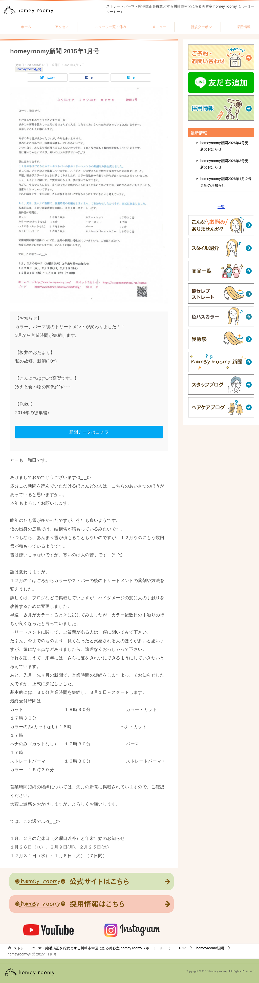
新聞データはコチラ (89, 432)
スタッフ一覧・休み (110, 27)
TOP (99, 948)
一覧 (221, 206)
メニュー (159, 27)
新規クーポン (201, 27)
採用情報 (243, 27)
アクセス (62, 27)
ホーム (26, 27)
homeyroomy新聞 (29, 69)
